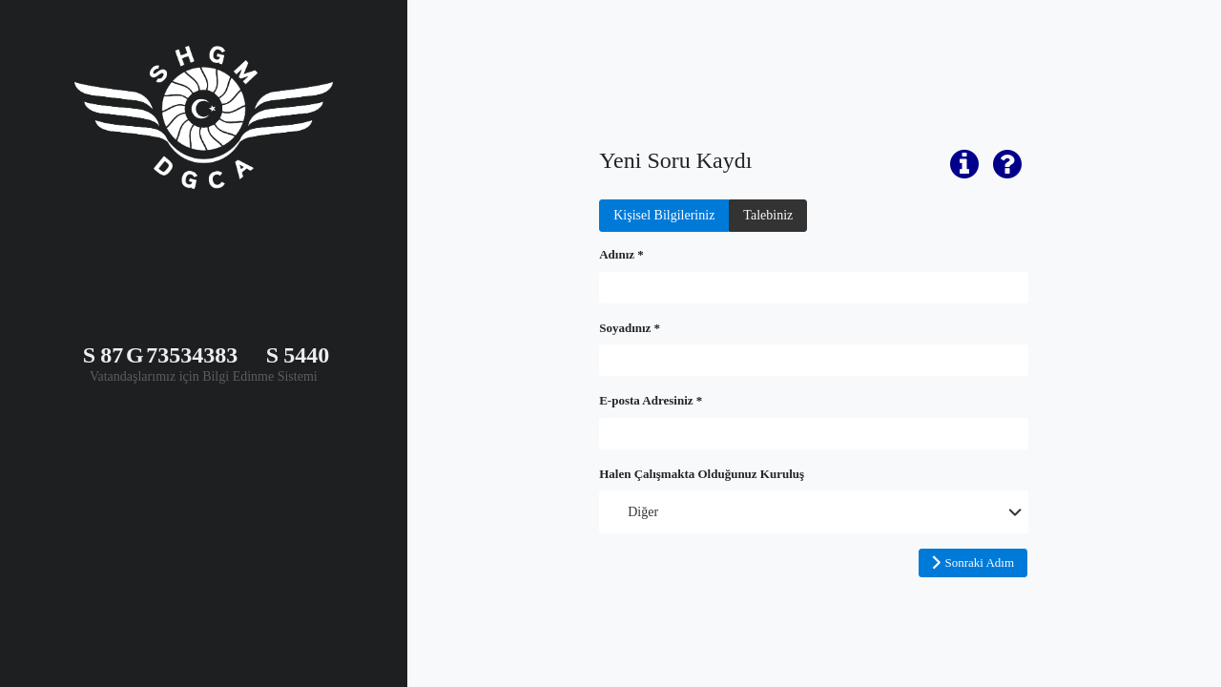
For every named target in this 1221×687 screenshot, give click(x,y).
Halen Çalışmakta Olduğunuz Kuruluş (701, 474)
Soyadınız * (629, 328)
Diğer (643, 512)
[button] (973, 562)
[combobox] (813, 511)
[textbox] (813, 287)
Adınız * (621, 254)
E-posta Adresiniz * (650, 400)
